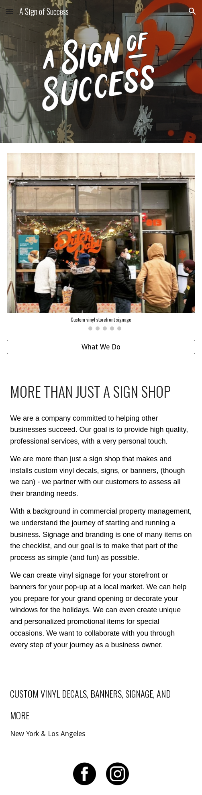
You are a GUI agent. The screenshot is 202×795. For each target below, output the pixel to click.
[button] (9, 11)
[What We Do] (100, 347)
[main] (101, 390)
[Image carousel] (101, 241)
